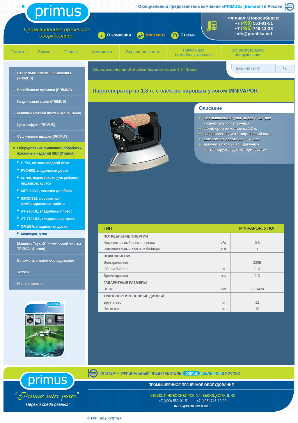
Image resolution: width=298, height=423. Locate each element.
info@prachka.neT (192, 406)
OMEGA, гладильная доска (44, 226)
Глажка (71, 51)
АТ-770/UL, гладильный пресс (46, 211)
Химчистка (102, 51)
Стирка (17, 51)
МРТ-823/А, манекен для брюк (46, 191)
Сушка (44, 51)
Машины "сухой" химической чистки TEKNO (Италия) (49, 246)
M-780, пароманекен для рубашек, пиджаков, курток (50, 180)
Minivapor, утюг (34, 234)
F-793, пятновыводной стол (45, 163)
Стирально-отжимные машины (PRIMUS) (44, 75)
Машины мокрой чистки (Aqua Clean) (49, 113)
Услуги (23, 272)
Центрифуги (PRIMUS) (36, 125)
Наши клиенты (29, 284)
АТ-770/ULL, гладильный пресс (47, 219)
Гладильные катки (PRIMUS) (41, 102)
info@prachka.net (253, 33)
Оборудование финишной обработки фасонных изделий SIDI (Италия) (49, 150)
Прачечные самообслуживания (193, 52)
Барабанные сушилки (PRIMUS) (44, 90)
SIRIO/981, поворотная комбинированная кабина (43, 201)
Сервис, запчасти (142, 51)
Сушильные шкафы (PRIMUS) (43, 136)
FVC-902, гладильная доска (44, 171)
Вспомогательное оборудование (248, 52)
